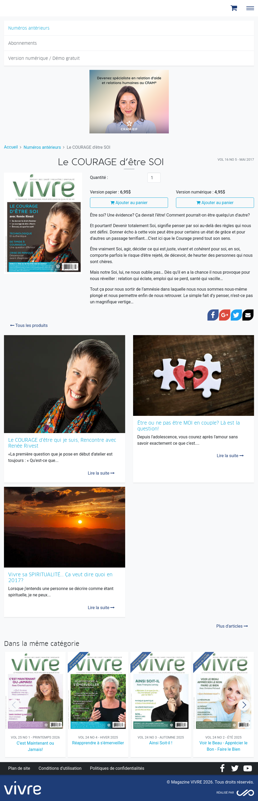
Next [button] (244, 705)
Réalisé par (225, 792)
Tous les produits (29, 325)
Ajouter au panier (128, 202)
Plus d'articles (232, 626)
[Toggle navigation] (250, 8)
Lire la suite (101, 473)
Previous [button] (14, 705)
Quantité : (99, 177)
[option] (35, 705)
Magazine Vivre (23, 8)
